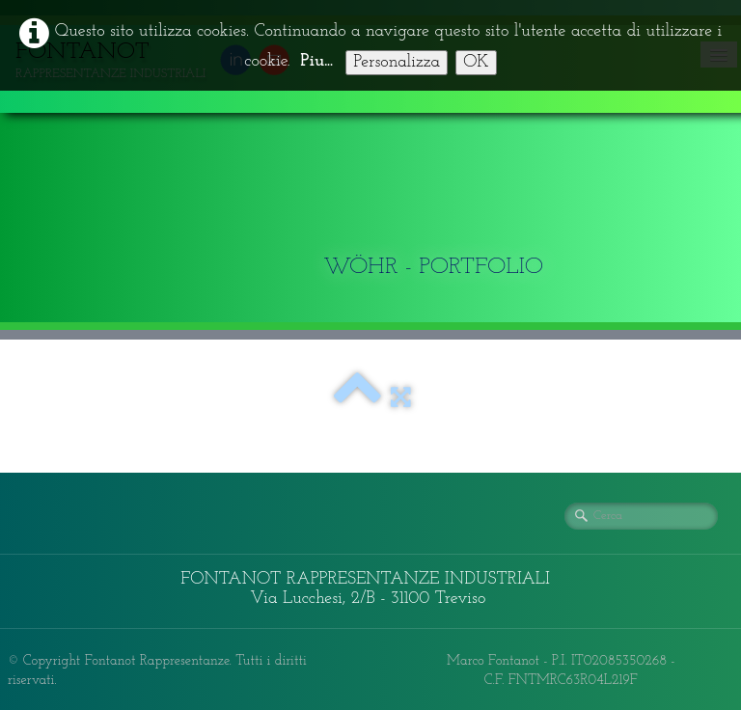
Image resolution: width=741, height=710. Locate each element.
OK (476, 62)
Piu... (316, 61)
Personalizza (396, 62)
